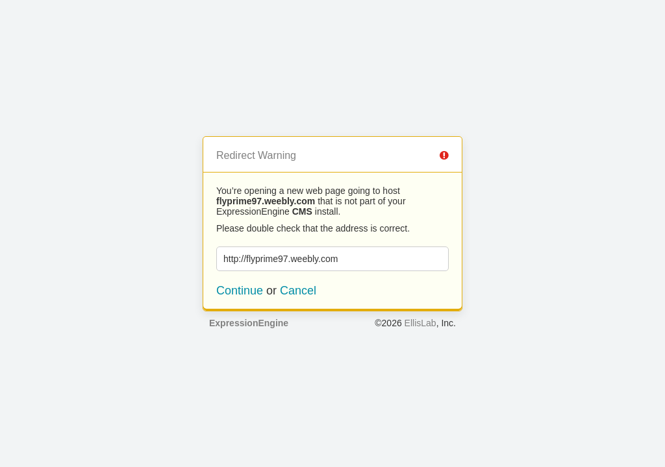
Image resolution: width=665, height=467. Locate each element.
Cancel (298, 290)
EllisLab (420, 323)
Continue (239, 290)
